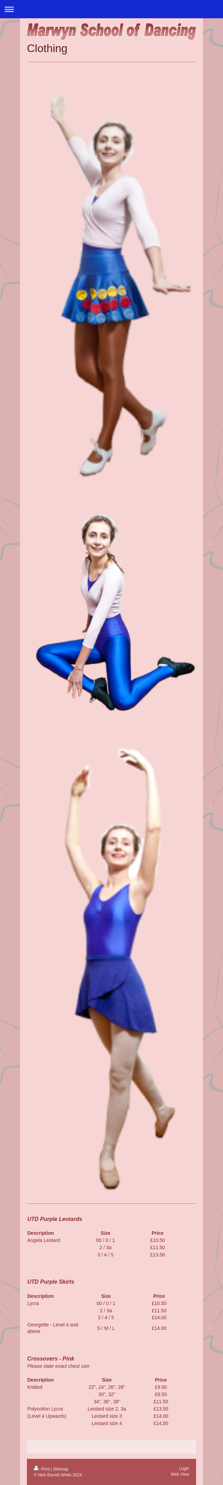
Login (184, 1468)
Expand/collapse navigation (111, 9)
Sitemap (60, 1469)
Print (42, 1469)
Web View (180, 1474)
